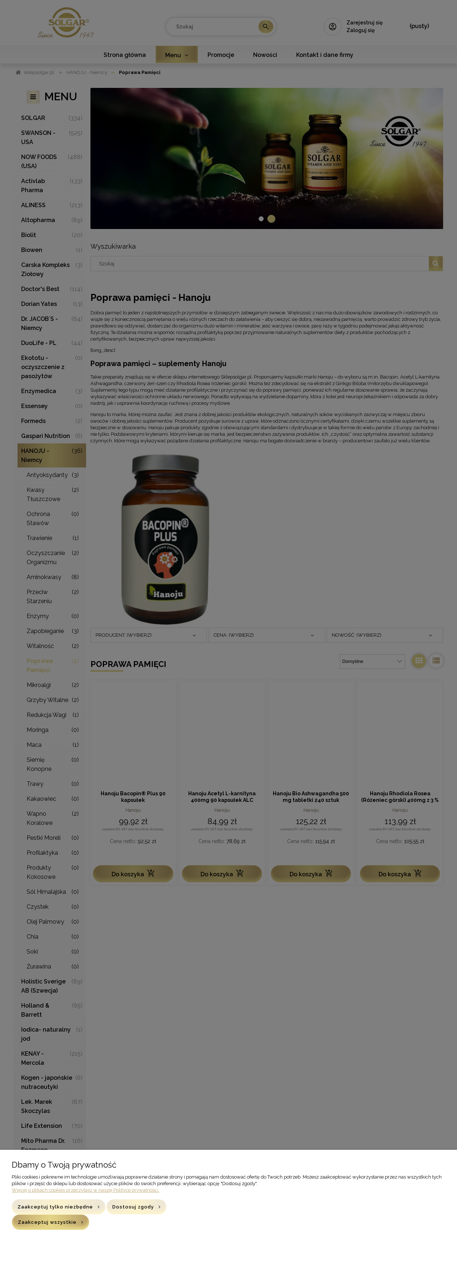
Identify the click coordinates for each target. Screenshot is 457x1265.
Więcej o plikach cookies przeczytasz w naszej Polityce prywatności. (85, 1190)
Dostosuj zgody (133, 1207)
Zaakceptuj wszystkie (47, 1222)
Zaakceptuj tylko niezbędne (55, 1207)
